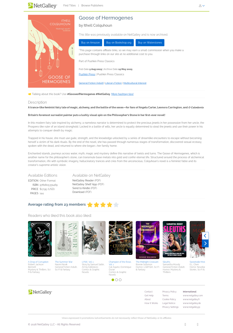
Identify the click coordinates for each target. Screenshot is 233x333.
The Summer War (63, 262)
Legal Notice (168, 303)
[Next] (205, 243)
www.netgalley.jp (191, 307)
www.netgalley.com (193, 295)
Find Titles (69, 5)
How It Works (151, 303)
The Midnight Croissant (147, 262)
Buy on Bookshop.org (118, 42)
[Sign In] (202, 6)
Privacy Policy (169, 291)
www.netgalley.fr (191, 299)
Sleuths (166, 262)
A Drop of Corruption (38, 262)
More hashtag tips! (122, 94)
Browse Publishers (92, 5)
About (148, 299)
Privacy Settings (170, 307)
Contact (149, 291)
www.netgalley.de (192, 303)
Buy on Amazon (90, 42)
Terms (165, 295)
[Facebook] (185, 325)
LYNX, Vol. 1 (88, 262)
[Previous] (205, 236)
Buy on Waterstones (150, 42)
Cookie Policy (169, 299)
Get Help (149, 295)
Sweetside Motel (198, 262)
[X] (197, 325)
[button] (40, 240)
